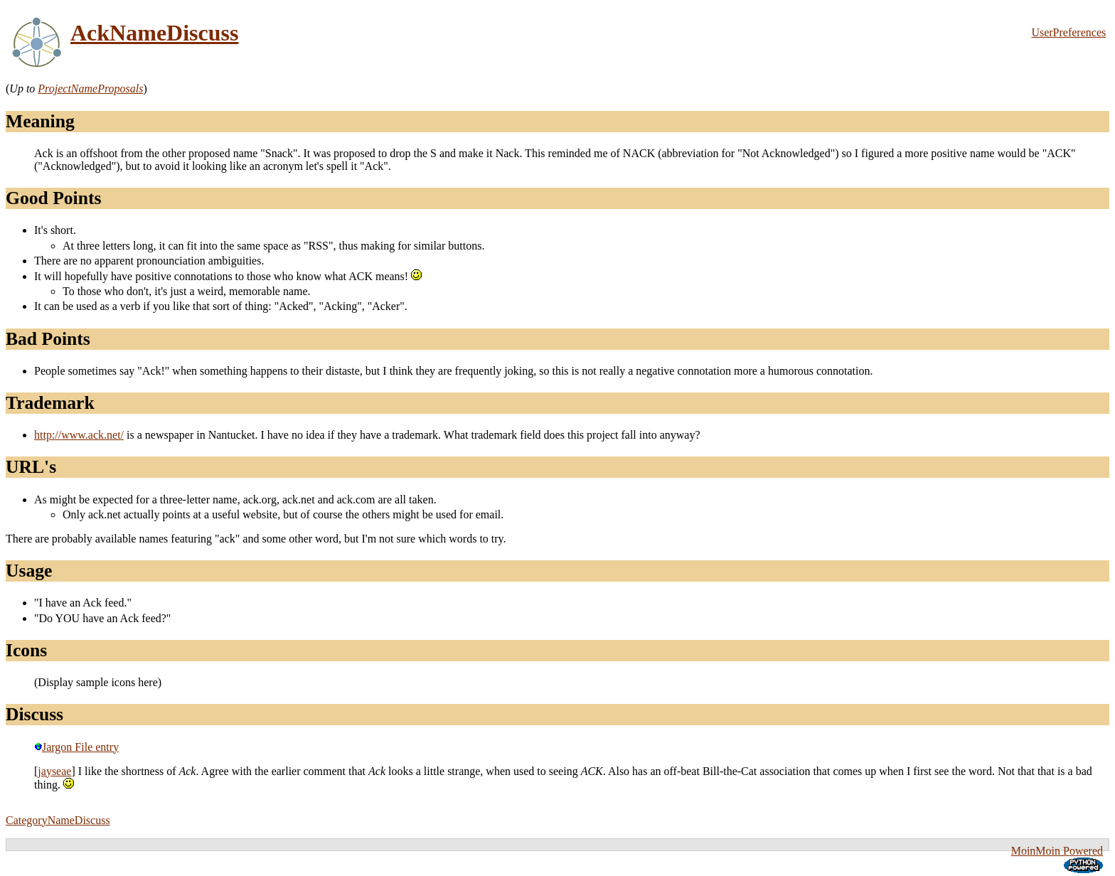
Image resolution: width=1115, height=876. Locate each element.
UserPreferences (1068, 32)
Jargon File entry (76, 747)
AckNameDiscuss (154, 33)
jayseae (54, 771)
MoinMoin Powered (1057, 851)
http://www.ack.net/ (79, 435)
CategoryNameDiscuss (58, 820)
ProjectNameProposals (90, 88)
